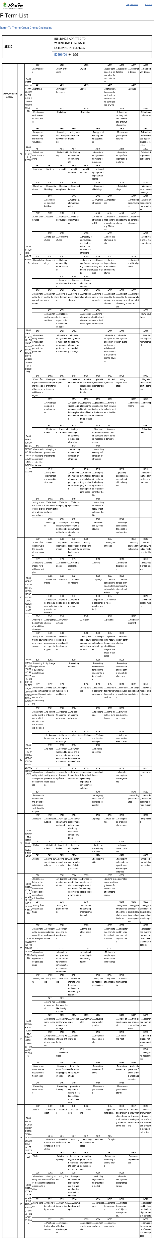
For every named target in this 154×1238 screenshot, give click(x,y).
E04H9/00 (60, 54)
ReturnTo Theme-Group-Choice (19, 27)
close (148, 4)
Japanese (132, 4)
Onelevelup (45, 27)
